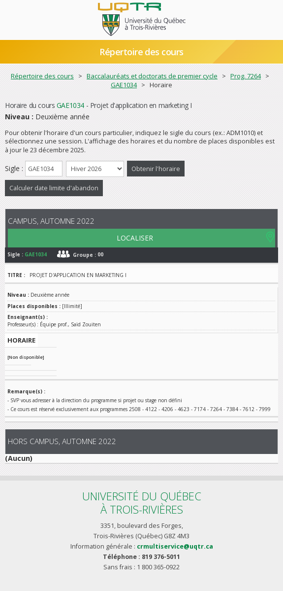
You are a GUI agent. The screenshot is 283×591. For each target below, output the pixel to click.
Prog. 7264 (245, 75)
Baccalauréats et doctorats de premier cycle (152, 75)
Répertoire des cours (141, 52)
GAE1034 (124, 84)
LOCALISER (135, 238)
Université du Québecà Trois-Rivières (141, 502)
